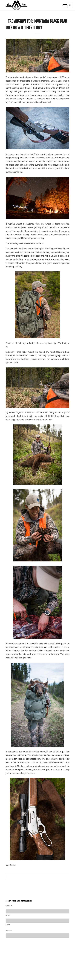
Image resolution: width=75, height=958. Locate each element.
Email (9, 931)
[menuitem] (64, 5)
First (8, 915)
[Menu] (62, 5)
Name (9, 906)
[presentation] (25, 949)
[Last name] (37, 920)
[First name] (37, 911)
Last (8, 925)
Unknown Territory (24, 27)
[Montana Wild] (31, 5)
